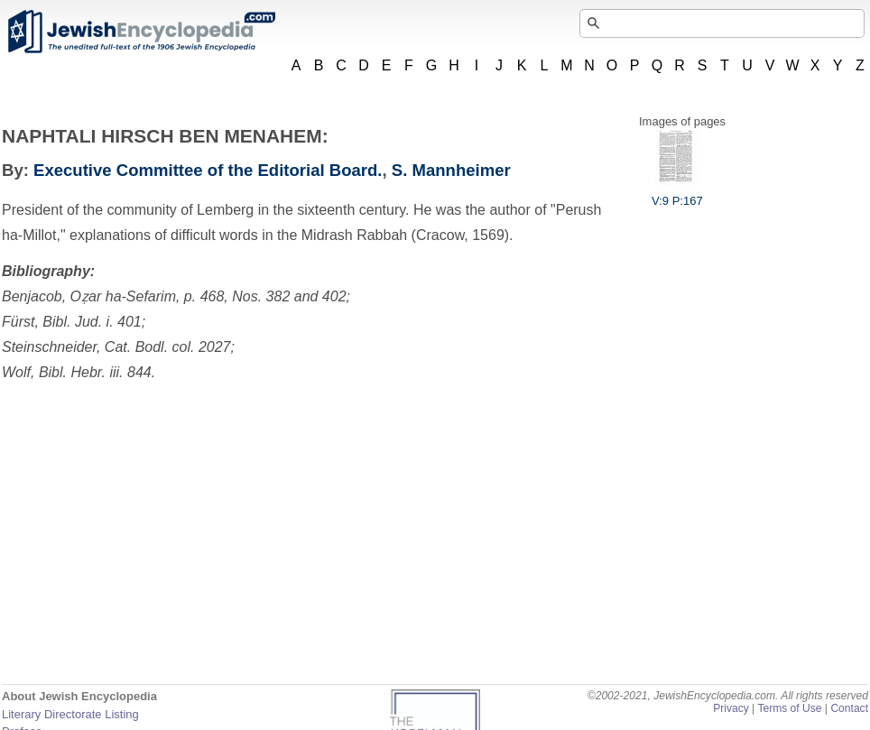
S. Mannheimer (451, 170)
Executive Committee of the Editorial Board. (207, 170)
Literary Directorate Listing (70, 714)
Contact (849, 708)
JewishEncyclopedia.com (140, 31)
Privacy (731, 708)
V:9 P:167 (677, 194)
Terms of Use (789, 708)
